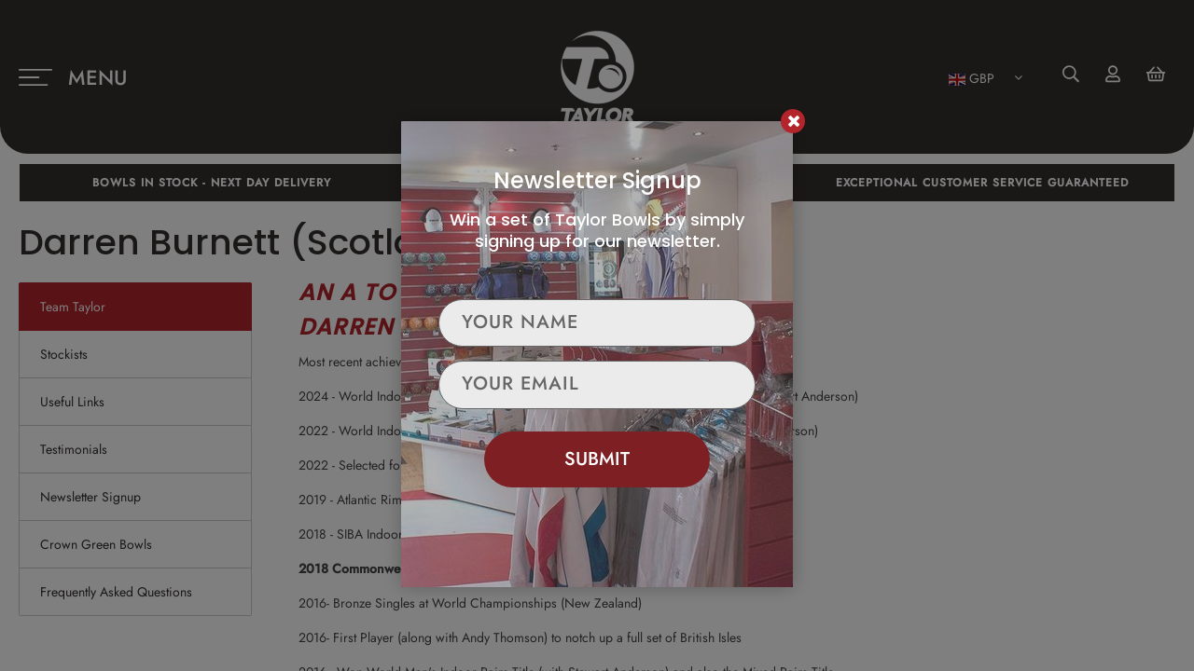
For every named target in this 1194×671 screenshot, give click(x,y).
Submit (597, 458)
